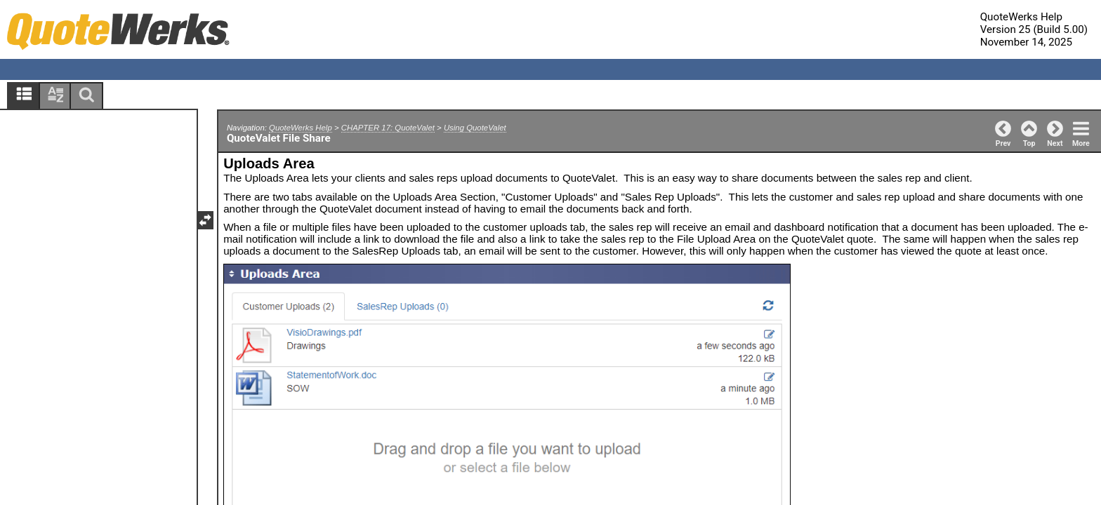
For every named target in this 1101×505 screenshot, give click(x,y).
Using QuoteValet (475, 127)
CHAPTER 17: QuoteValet (388, 127)
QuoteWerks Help (300, 127)
